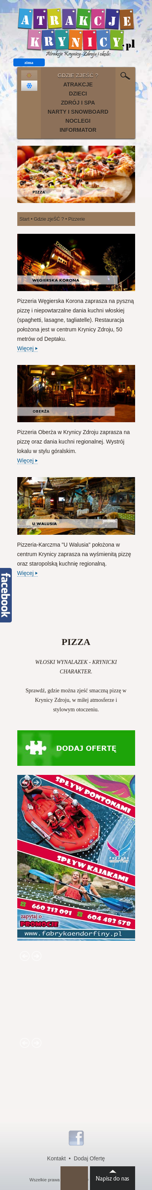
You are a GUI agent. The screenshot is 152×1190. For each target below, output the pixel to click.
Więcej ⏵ (27, 348)
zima (28, 62)
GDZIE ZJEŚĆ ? (77, 75)
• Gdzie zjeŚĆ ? (47, 219)
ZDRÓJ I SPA (78, 103)
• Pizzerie (75, 219)
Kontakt (56, 1158)
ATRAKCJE (78, 84)
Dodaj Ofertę (89, 1158)
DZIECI (78, 93)
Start (24, 219)
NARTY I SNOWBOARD (78, 112)
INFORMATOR (78, 130)
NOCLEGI (78, 121)
